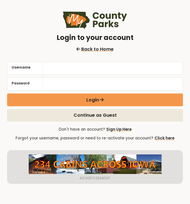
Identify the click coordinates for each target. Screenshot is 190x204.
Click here (164, 138)
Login (92, 100)
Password (21, 83)
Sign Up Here (118, 129)
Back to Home (95, 49)
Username (21, 67)
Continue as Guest (95, 115)
